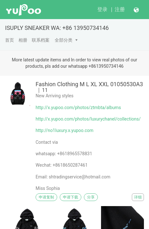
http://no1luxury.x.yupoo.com (64, 130)
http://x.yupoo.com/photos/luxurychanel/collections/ (88, 118)
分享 (91, 197)
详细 (138, 197)
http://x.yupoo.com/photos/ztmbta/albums (78, 107)
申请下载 (70, 197)
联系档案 (41, 40)
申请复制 (46, 197)
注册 (120, 9)
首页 (9, 40)
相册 (22, 40)
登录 (102, 9)
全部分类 (63, 40)
